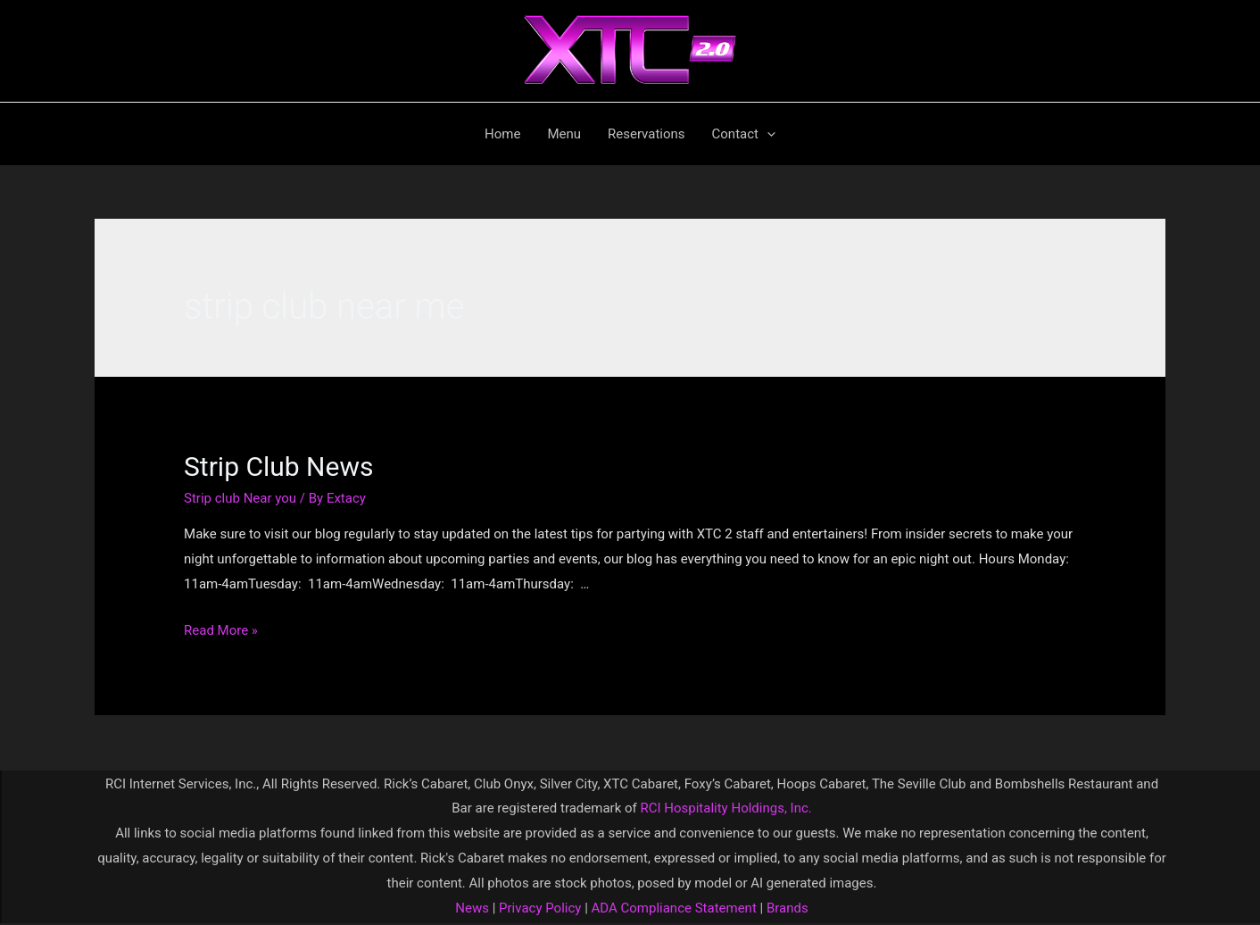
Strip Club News (278, 466)
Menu (564, 134)
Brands (787, 908)
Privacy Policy (538, 908)
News (472, 908)
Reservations (646, 134)
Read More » (221, 630)
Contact (743, 134)
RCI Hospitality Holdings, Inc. (725, 808)
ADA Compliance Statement (674, 908)
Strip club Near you (240, 498)
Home (502, 134)
